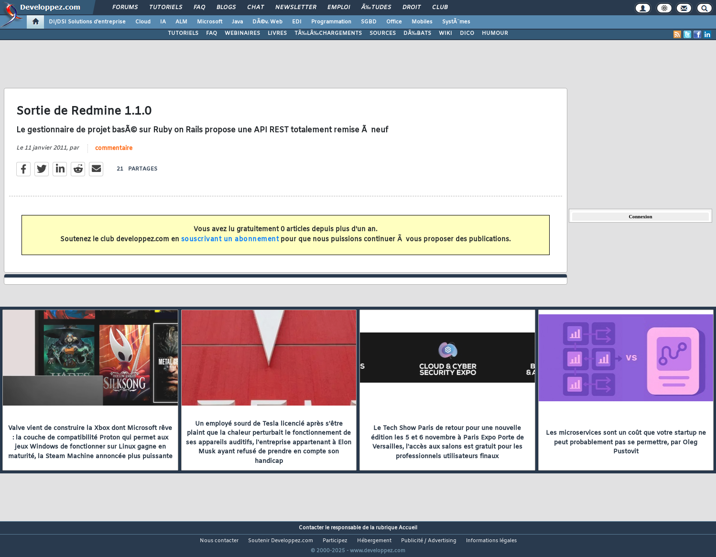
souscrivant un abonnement (230, 245)
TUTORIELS (183, 33)
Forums (125, 7)
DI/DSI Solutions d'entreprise (87, 22)
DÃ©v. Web (267, 22)
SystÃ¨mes (456, 22)
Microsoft (209, 22)
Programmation (331, 22)
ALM (181, 22)
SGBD (369, 22)
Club (439, 7)
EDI (297, 22)
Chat (255, 7)
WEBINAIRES (242, 33)
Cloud (143, 22)
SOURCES (382, 33)
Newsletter (295, 7)
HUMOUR (495, 33)
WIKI (445, 33)
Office (394, 22)
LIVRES (277, 33)
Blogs (226, 7)
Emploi (338, 7)
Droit (411, 7)
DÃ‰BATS (417, 33)
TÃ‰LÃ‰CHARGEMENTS (328, 33)
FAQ (199, 7)
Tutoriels (165, 7)
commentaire (113, 154)
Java (237, 22)
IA (163, 22)
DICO (467, 33)
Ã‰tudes (376, 7)
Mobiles (422, 22)
